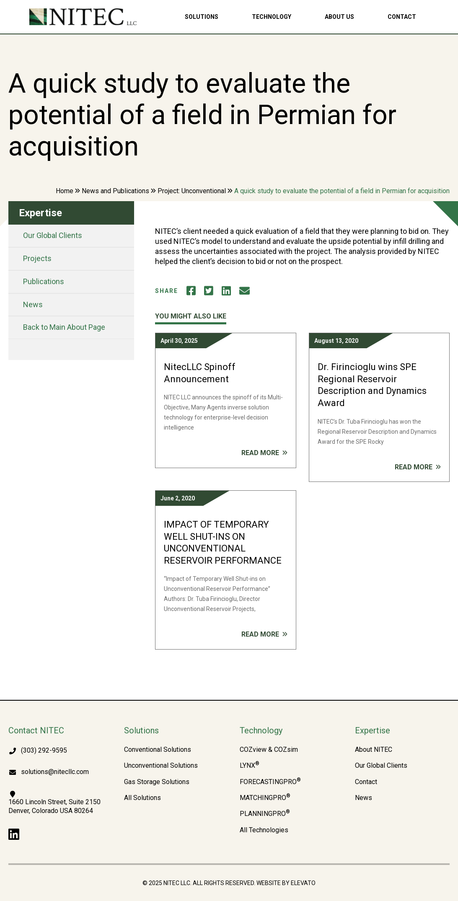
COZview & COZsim (269, 749)
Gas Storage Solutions (156, 782)
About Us (339, 16)
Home (64, 191)
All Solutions (142, 798)
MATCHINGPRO (265, 798)
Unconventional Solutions (161, 765)
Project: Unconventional (192, 191)
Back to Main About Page (64, 327)
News (33, 304)
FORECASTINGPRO (270, 782)
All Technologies (264, 830)
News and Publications (115, 191)
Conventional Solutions (157, 749)
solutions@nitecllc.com (55, 772)
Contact (402, 16)
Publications (43, 281)
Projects (37, 258)
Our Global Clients (52, 235)
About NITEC (373, 749)
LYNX (249, 765)
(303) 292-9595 (44, 750)
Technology (271, 16)
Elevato (303, 883)
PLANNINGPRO (265, 814)
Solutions (201, 16)
